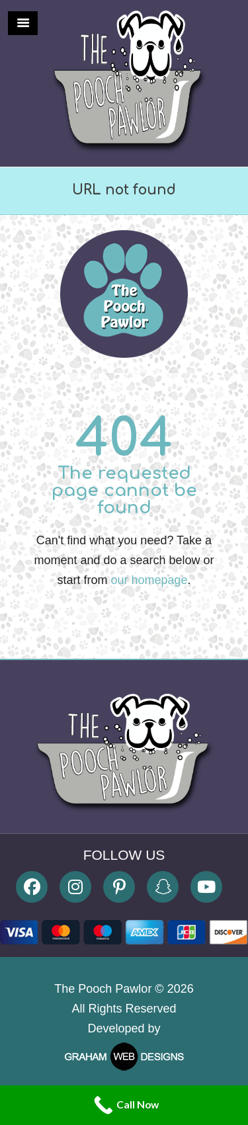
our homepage (148, 580)
